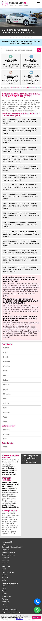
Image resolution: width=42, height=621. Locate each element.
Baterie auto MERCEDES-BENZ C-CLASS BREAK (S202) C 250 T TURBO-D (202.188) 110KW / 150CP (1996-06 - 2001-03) (20, 269)
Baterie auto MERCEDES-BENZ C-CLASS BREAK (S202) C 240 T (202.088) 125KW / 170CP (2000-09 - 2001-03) (20, 197)
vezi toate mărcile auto (10, 609)
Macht (5, 389)
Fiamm (5, 375)
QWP (5, 408)
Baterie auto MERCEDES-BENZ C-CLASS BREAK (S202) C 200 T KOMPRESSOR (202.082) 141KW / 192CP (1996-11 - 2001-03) (20, 150)
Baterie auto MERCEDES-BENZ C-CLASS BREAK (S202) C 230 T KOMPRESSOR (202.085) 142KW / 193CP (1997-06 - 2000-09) (20, 178)
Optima (6, 403)
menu (38, 3)
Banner (6, 348)
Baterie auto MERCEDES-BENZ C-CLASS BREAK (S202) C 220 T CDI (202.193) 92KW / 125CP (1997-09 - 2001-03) (21, 243)
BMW (5, 352)
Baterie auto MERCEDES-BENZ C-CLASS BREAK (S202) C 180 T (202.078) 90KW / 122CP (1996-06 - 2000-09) (20, 121)
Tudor (5, 417)
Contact (5, 563)
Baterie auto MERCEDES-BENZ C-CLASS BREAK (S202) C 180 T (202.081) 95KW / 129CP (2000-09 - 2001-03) (20, 131)
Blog (3, 544)
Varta (5, 421)
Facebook (5, 557)
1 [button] (11, 37)
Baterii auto (7, 344)
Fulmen (6, 380)
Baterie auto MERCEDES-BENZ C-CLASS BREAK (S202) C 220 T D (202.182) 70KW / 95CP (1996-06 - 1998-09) (20, 260)
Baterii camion (8, 426)
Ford (3, 591)
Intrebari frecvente (8, 552)
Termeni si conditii (8, 555)
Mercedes (7, 394)
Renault (5, 599)
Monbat (6, 385)
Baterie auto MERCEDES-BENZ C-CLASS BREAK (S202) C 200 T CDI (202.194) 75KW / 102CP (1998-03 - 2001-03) (21, 234)
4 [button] (20, 37)
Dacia (4, 588)
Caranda (6, 361)
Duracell (6, 366)
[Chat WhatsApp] (37, 610)
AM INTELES (36, 617)
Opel (3, 604)
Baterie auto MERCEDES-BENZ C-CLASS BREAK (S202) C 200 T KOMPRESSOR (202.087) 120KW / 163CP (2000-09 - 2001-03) (20, 159)
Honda (4, 607)
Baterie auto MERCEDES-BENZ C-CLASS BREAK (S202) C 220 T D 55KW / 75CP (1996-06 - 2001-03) (20, 252)
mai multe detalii (31, 462)
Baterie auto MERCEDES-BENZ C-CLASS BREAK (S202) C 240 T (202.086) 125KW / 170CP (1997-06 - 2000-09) (20, 187)
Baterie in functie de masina (17, 88)
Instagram (5, 560)
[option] (21, 22)
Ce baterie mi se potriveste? (12, 547)
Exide (5, 371)
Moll (4, 398)
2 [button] (14, 37)
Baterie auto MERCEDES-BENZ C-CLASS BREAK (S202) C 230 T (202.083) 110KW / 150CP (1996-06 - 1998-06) (20, 168)
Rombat (6, 412)
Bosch (5, 357)
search (39, 50)
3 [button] (17, 37)
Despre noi (6, 550)
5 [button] (23, 37)
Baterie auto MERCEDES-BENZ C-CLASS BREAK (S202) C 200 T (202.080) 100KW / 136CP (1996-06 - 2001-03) (20, 140)
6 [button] (26, 37)
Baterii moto (7, 443)
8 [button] (31, 37)
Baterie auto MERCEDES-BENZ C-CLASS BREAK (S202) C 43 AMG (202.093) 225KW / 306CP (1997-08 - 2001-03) (21, 215)
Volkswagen (6, 596)
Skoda (4, 594)
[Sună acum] (37, 601)
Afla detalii (19, 619)
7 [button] (28, 37)
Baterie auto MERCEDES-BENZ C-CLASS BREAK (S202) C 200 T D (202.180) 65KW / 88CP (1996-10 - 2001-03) (20, 225)
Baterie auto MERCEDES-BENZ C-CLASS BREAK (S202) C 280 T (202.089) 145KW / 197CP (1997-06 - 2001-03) (20, 206)
